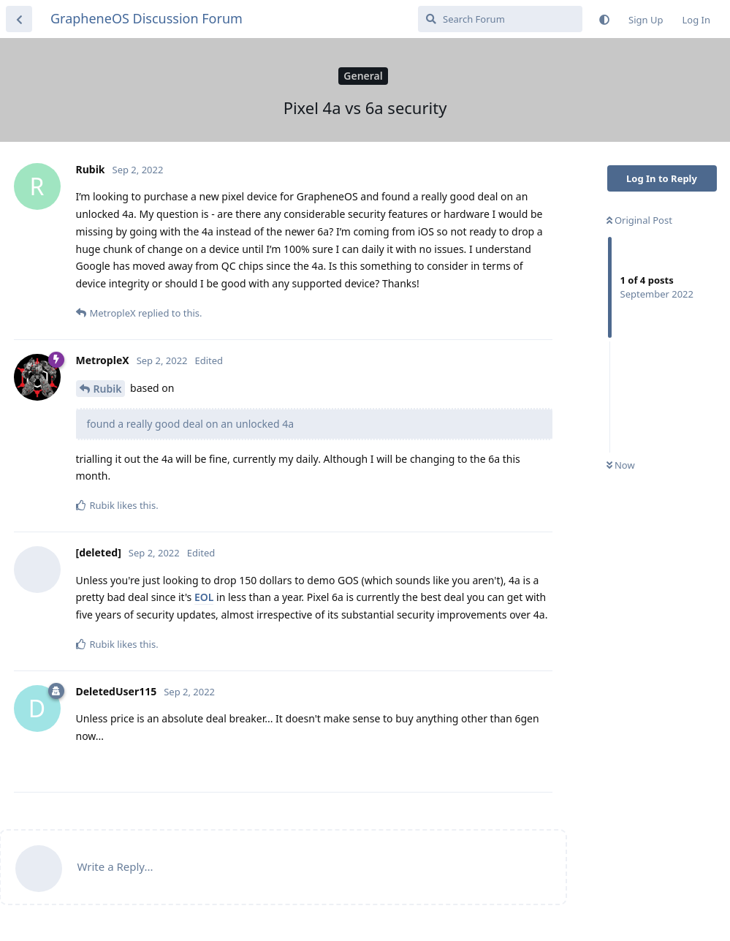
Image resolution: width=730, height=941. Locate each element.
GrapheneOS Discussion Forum (146, 18)
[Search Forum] (500, 19)
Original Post (639, 220)
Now (621, 465)
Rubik (108, 389)
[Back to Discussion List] (19, 19)
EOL (203, 597)
